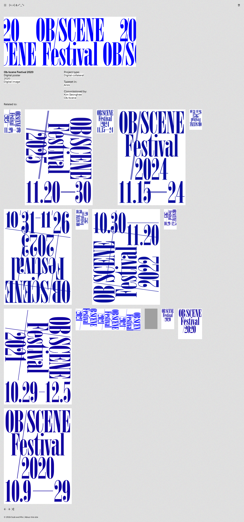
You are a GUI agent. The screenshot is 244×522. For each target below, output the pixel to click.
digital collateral (74, 75)
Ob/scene (70, 97)
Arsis (67, 85)
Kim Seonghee (73, 94)
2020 (7, 78)
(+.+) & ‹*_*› (16, 5)
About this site (31, 517)
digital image (12, 81)
